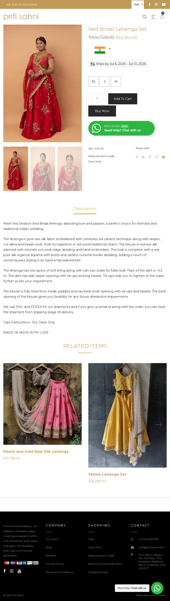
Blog (49, 547)
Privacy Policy (55, 563)
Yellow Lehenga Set (107, 474)
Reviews (51, 555)
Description (85, 208)
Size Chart (95, 161)
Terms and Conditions (59, 572)
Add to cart (123, 99)
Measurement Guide (101, 156)
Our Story (52, 539)
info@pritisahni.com (152, 547)
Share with (143, 148)
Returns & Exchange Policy (105, 563)
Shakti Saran (159, 595)
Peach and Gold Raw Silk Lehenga (36, 451)
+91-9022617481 (148, 539)
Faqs (91, 539)
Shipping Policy (98, 572)
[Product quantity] (97, 99)
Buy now (102, 111)
